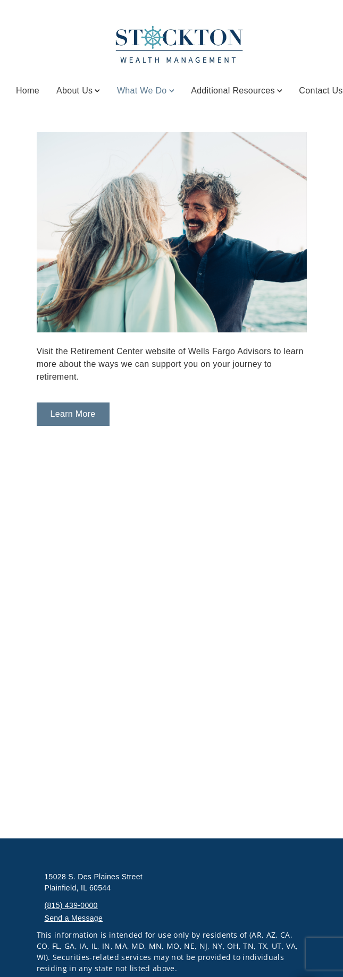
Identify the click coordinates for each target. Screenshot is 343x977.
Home (27, 90)
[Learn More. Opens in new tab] (73, 414)
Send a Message (74, 918)
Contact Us (320, 90)
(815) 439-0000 (71, 905)
